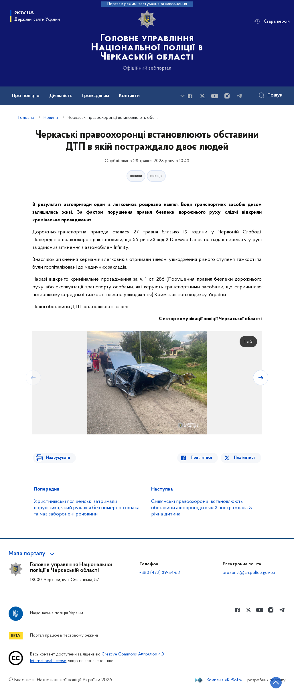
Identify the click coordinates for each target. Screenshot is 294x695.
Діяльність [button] (60, 96)
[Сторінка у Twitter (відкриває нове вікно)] (202, 95)
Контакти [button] (129, 96)
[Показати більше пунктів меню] (182, 95)
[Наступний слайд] (261, 377)
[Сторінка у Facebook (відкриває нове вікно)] (190, 95)
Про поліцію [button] (26, 96)
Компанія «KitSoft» (224, 680)
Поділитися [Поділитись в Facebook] (203, 458)
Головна (26, 117)
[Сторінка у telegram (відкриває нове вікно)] (239, 95)
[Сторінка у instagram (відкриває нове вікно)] (227, 95)
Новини (51, 117)
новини (136, 176)
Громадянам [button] (95, 96)
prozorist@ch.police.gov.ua (249, 572)
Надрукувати (56, 458)
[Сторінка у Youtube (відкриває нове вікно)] (214, 95)
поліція (156, 176)
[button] (32, 553)
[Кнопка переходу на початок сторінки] (272, 682)
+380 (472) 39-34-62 (159, 572)
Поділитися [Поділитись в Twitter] (245, 458)
